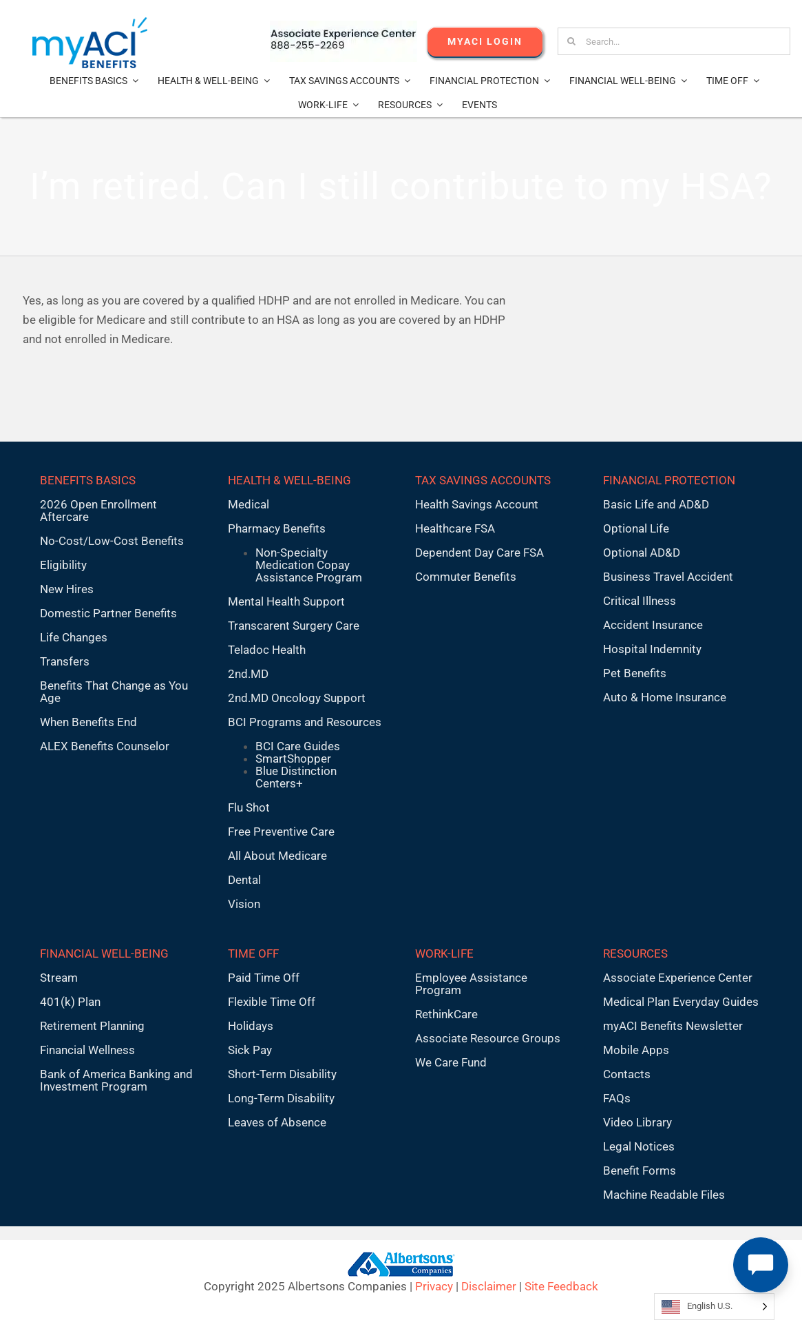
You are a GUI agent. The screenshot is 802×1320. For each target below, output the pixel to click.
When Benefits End (88, 722)
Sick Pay (250, 1050)
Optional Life (636, 528)
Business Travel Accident (668, 577)
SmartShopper (293, 758)
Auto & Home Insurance (664, 697)
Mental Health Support (286, 601)
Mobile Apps (636, 1050)
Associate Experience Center (677, 977)
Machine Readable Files (664, 1195)
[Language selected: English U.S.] (714, 1306)
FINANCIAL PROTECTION (669, 480)
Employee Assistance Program (471, 984)
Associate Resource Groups (487, 1038)
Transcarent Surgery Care (293, 625)
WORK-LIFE (444, 953)
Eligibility (63, 565)
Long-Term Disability (281, 1098)
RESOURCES (635, 953)
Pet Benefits (634, 673)
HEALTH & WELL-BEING (289, 480)
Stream (59, 977)
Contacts (627, 1074)
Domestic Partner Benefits (108, 613)
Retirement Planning (92, 1026)
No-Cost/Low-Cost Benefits (112, 541)
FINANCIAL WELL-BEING (104, 953)
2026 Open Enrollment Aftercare (98, 510)
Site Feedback (561, 1286)
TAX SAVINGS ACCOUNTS (483, 480)
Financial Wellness (87, 1050)
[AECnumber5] (343, 26)
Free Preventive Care (281, 831)
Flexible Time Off (271, 1002)
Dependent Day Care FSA (479, 552)
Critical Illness (639, 601)
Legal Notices (639, 1146)
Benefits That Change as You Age (114, 692)
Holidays (250, 1026)
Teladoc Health (267, 650)
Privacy (434, 1286)
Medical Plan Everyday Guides (681, 1002)
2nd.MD (248, 674)
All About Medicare (277, 856)
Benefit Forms (639, 1170)
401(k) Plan (70, 1002)
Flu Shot (249, 807)
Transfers (64, 661)
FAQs (617, 1098)
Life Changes (73, 637)
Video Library (637, 1122)
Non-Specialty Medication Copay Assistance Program (308, 565)
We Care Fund (451, 1062)
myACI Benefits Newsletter (673, 1026)
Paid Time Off (263, 977)
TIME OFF (253, 953)
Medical (248, 504)
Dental (244, 880)
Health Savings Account (476, 504)
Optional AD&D (641, 552)
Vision (244, 904)
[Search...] (674, 41)
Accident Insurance (653, 625)
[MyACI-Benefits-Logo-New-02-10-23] (89, 23)
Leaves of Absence (277, 1122)
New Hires (67, 589)
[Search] (571, 41)
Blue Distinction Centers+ (296, 777)
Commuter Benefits (465, 577)
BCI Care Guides (297, 746)
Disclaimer (488, 1286)
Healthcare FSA (455, 528)
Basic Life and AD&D (656, 504)
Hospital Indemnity (652, 649)
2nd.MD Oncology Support (297, 698)
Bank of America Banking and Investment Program (116, 1080)
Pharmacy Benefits (277, 528)
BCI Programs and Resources (304, 722)
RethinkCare (446, 1014)
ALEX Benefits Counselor (104, 746)
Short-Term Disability (282, 1074)
